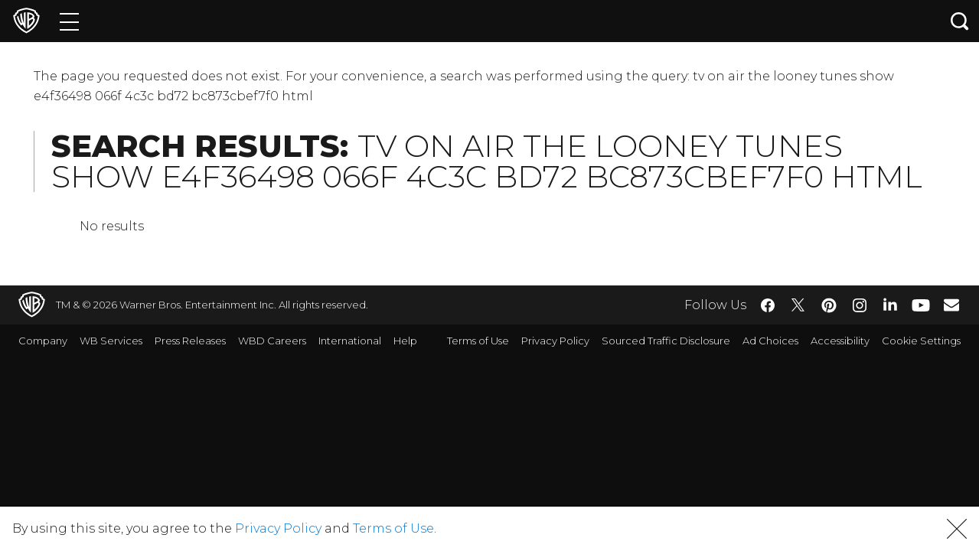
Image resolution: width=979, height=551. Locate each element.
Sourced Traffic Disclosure (666, 340)
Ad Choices (770, 340)
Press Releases (190, 340)
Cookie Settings (921, 340)
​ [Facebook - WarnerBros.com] (768, 305)
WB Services (111, 340)
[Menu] (69, 21)
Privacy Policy (555, 340)
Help (405, 340)
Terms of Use (478, 340)
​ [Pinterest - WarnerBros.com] (829, 305)
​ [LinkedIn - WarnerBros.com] (890, 303)
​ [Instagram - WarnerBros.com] (859, 305)
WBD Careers (272, 340)
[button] (957, 529)
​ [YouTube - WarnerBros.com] (921, 305)
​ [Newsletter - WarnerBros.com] (951, 304)
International (349, 340)
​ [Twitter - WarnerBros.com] (798, 305)
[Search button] (960, 21)
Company (42, 340)
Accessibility (840, 340)
